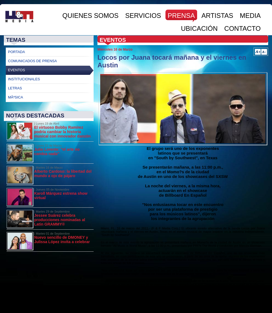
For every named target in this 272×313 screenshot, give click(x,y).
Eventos (16, 70)
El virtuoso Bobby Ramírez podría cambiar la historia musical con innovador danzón (62, 131)
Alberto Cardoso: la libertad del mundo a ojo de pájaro (62, 173)
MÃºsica (15, 97)
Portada (16, 52)
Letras (15, 88)
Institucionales (24, 79)
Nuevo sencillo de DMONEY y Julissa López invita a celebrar (62, 239)
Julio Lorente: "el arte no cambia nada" (57, 151)
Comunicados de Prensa (32, 61)
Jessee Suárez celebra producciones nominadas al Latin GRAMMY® (59, 219)
